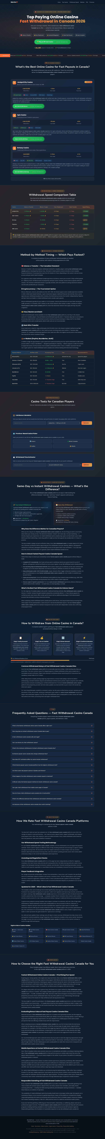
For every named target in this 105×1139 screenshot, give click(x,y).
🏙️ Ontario (32, 441)
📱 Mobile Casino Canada (85, 941)
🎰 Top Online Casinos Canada (34, 930)
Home (59, 2)
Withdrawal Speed (74, 2)
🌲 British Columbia (72, 441)
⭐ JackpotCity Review (85, 929)
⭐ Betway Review (33, 936)
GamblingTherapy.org (34, 1132)
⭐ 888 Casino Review (68, 936)
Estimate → (87, 465)
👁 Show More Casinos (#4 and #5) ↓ (52, 178)
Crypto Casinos (52, 1126)
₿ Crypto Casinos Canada (68, 929)
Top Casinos (65, 2)
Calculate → (86, 423)
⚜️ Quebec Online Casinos (52, 941)
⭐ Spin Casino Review (17, 936)
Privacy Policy (60, 1126)
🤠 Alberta (72, 446)
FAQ (87, 2)
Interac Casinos (44, 1126)
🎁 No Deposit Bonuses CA (86, 936)
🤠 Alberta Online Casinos (69, 941)
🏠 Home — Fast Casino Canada (17, 930)
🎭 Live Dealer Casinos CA (18, 946)
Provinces (92, 2)
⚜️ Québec (32, 446)
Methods (82, 2)
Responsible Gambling (68, 1126)
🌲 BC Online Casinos (34, 941)
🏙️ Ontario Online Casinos (18, 941)
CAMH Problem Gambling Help (46, 1132)
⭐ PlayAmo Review (50, 936)
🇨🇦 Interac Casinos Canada (52, 929)
